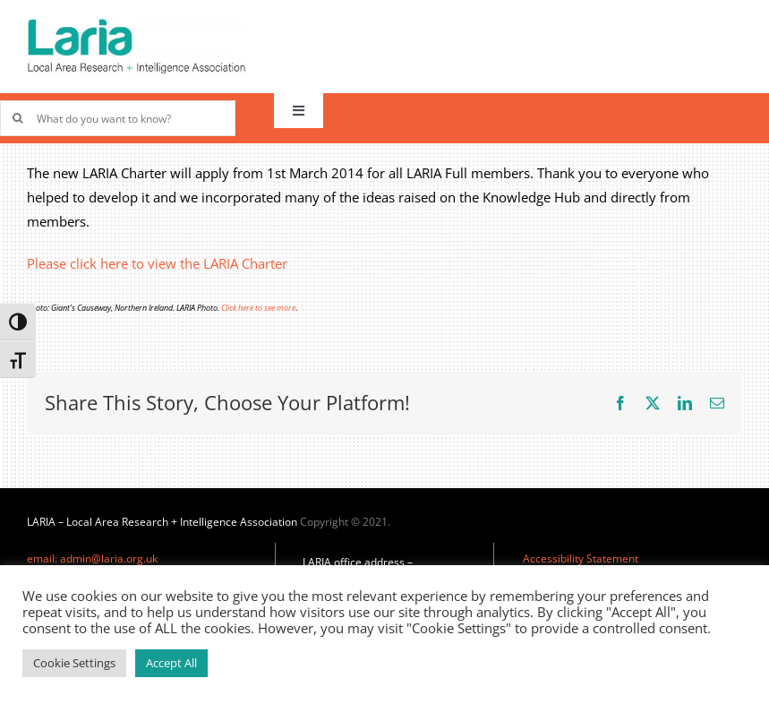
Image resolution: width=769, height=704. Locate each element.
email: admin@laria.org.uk (92, 558)
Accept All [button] (171, 663)
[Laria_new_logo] (136, 24)
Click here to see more (258, 307)
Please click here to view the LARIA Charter (157, 263)
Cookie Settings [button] (74, 663)
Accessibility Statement (580, 558)
